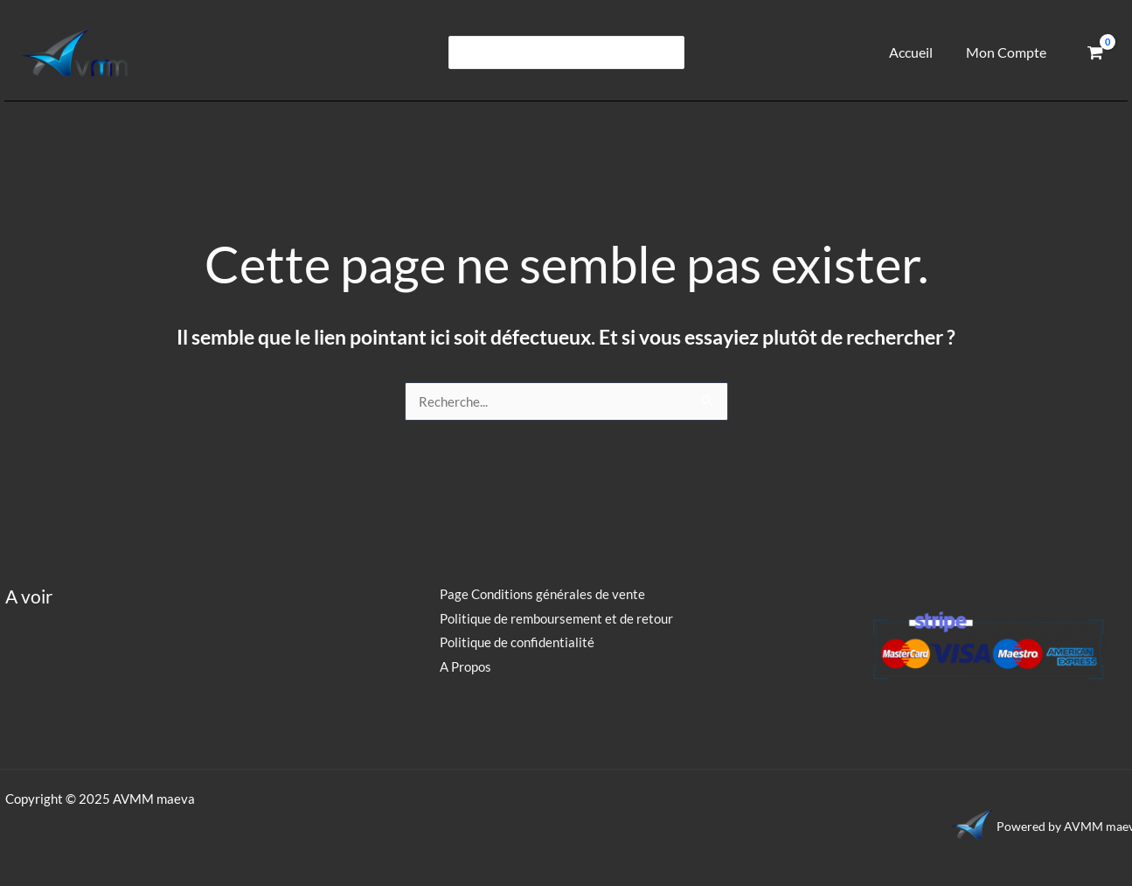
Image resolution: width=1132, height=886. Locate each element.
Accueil (918, 52)
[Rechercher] (669, 52)
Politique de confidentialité (514, 642)
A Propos (463, 666)
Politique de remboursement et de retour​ (553, 618)
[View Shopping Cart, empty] (1095, 52)
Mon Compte (1009, 52)
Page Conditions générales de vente (539, 594)
